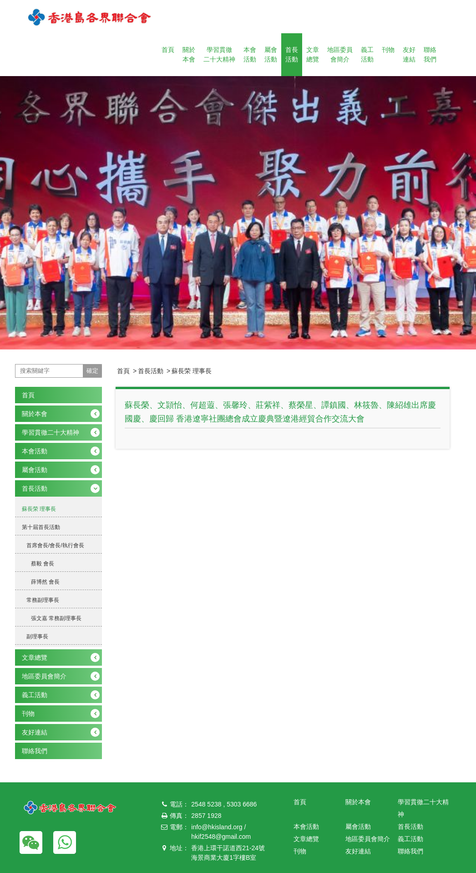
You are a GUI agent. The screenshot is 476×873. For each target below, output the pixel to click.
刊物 (388, 49)
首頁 (168, 49)
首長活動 (291, 54)
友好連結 (409, 54)
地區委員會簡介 (340, 54)
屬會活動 (270, 54)
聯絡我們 (430, 54)
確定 (92, 370)
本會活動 (249, 54)
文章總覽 (312, 54)
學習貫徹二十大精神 (219, 54)
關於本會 (188, 54)
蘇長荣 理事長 (192, 371)
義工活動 (367, 54)
